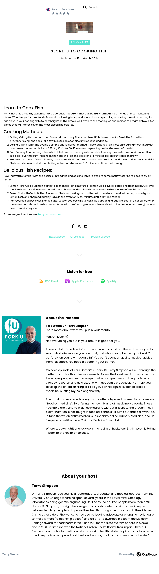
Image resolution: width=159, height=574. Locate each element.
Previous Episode (100, 237)
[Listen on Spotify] (109, 282)
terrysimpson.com (49, 214)
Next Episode (57, 237)
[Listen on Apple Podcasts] (79, 282)
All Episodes (77, 237)
